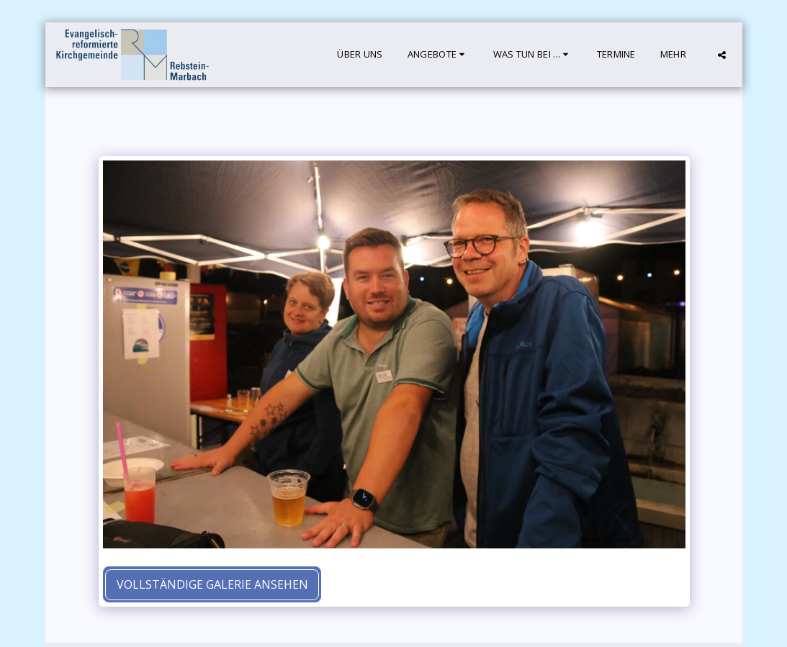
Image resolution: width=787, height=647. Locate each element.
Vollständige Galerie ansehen (212, 584)
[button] (438, 55)
